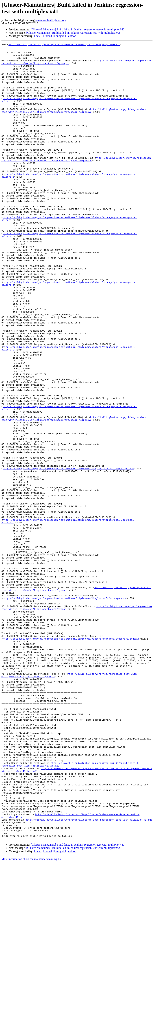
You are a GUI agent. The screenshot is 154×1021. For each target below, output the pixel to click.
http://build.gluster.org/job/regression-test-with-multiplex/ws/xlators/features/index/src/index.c (71, 758)
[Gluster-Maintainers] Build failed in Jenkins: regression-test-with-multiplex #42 (73, 32)
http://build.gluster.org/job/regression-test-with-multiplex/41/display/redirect (64, 44)
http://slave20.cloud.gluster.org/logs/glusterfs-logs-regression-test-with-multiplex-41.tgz (88, 975)
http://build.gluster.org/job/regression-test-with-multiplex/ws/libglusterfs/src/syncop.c (65, 709)
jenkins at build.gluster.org (50, 20)
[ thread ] (48, 35)
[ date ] (38, 35)
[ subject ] (60, 35)
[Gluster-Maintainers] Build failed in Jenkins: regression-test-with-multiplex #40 (77, 29)
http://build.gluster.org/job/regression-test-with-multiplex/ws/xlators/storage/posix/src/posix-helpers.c (73, 124)
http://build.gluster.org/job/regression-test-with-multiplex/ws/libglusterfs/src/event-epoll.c (68, 553)
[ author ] (72, 35)
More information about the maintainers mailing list (31, 1017)
